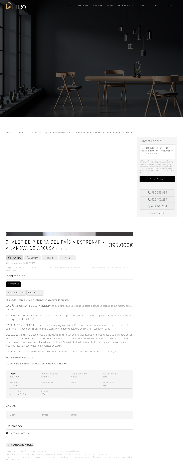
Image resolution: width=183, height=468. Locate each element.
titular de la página (148, 161)
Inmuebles (18, 132)
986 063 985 (159, 192)
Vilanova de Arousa (14, 263)
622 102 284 (159, 199)
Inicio (8, 132)
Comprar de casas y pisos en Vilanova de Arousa (49, 132)
